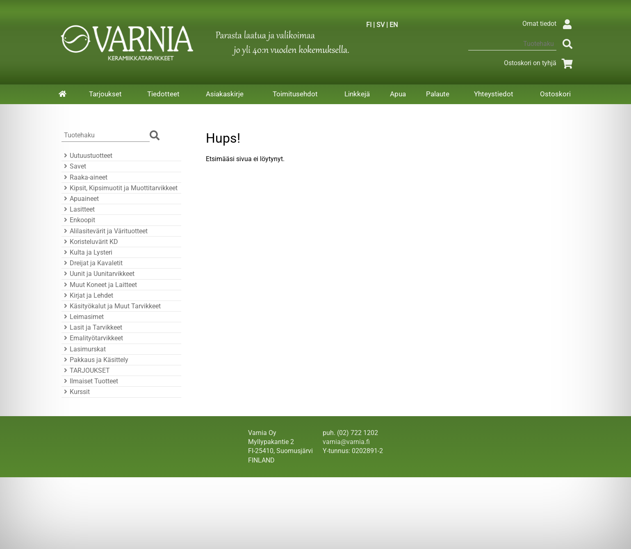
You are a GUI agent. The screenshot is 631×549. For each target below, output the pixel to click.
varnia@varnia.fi (346, 442)
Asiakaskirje (225, 94)
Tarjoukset (105, 94)
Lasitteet (78, 209)
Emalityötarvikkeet (92, 338)
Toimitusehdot (295, 94)
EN (394, 25)
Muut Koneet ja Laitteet (99, 285)
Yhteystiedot (493, 94)
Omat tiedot (549, 23)
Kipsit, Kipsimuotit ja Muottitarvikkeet (120, 188)
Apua (398, 94)
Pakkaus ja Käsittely (95, 360)
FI (368, 25)
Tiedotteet (163, 94)
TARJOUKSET (86, 370)
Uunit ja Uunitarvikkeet (98, 274)
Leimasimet (83, 317)
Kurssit (76, 392)
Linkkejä (357, 94)
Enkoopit (78, 220)
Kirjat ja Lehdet (87, 295)
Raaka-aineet (84, 177)
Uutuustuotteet (87, 155)
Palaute (437, 94)
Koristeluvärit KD (90, 242)
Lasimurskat (84, 349)
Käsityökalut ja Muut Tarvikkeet (111, 306)
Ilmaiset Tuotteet (90, 381)
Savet (74, 166)
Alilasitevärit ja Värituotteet (105, 231)
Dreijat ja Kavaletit (92, 263)
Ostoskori (555, 94)
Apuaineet (80, 199)
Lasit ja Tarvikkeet (92, 327)
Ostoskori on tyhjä (540, 63)
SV (380, 25)
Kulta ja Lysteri (87, 252)
